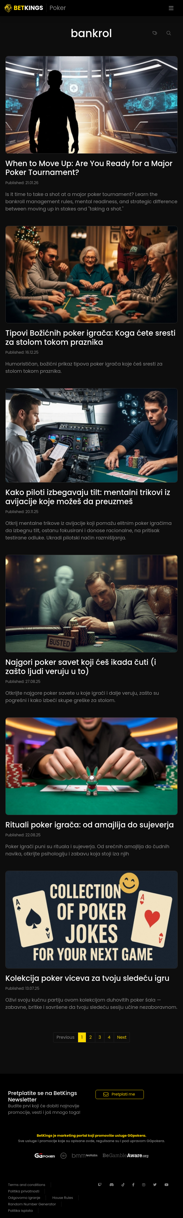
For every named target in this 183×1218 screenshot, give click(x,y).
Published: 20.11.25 (21, 511)
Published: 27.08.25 (23, 681)
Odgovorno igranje (24, 1197)
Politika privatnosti (23, 1191)
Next (122, 1037)
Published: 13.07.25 (22, 988)
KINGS (35, 8)
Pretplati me (119, 1094)
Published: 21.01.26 (21, 182)
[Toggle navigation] (171, 8)
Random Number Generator (32, 1204)
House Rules (62, 1197)
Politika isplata (20, 1210)
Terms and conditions (26, 1184)
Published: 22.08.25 (23, 835)
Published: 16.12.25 (21, 352)
